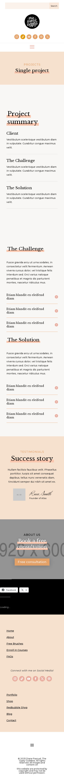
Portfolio (11, 694)
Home (10, 630)
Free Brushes (14, 643)
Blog (9, 713)
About (10, 637)
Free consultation (32, 562)
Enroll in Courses (17, 650)
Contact (11, 720)
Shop (9, 701)
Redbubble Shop (16, 707)
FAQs (9, 656)
